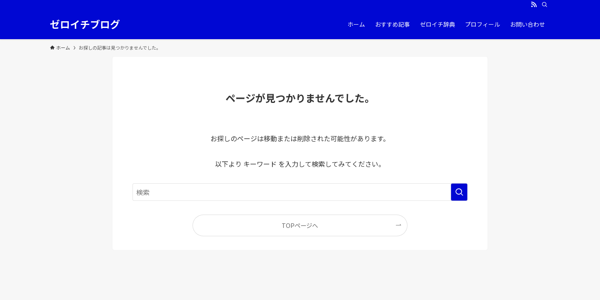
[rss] (533, 4)
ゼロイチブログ (85, 24)
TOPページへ (300, 225)
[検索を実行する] (459, 192)
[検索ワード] (300, 192)
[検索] (544, 4)
